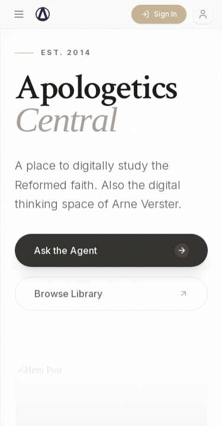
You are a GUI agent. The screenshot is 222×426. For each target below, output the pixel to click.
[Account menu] (203, 14)
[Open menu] (18, 14)
